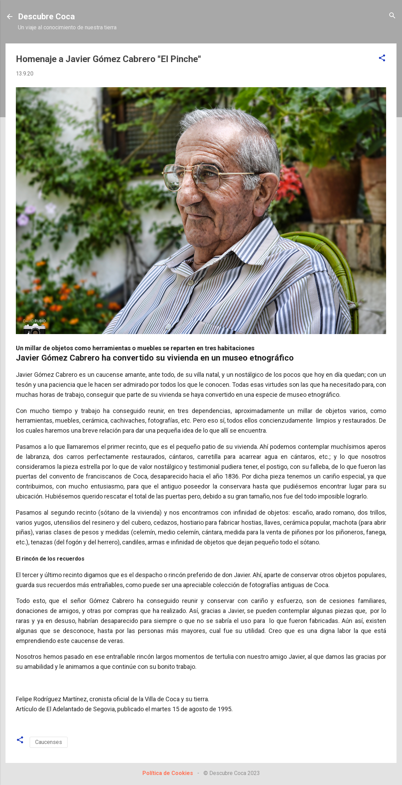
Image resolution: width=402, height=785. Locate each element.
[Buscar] (392, 16)
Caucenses (48, 742)
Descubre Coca (46, 16)
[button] (382, 58)
